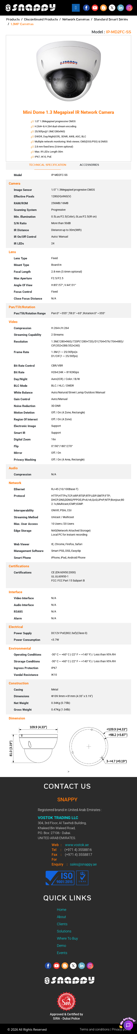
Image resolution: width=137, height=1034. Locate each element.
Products (13, 19)
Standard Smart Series (111, 19)
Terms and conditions (95, 1029)
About (61, 917)
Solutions (64, 931)
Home (61, 910)
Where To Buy (67, 938)
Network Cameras (75, 19)
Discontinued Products (41, 19)
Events (62, 953)
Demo (61, 946)
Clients (62, 924)
